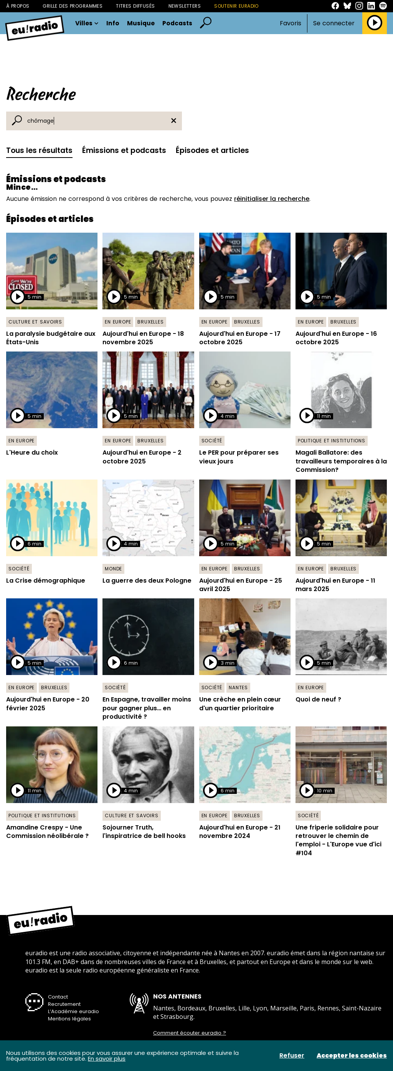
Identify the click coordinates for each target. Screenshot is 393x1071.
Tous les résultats (39, 150)
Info (112, 23)
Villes (87, 23)
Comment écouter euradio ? (189, 1033)
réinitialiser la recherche (271, 198)
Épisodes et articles (212, 150)
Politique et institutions (331, 440)
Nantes (238, 687)
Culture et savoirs (35, 322)
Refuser (291, 1056)
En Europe (118, 322)
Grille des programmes (72, 6)
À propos (17, 6)
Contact (58, 996)
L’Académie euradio (73, 1011)
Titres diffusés (135, 6)
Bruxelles (150, 322)
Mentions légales (69, 1018)
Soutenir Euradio (236, 6)
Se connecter (334, 23)
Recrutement (64, 1004)
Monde (113, 568)
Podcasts (177, 23)
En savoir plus (106, 1058)
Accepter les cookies (352, 1056)
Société (212, 440)
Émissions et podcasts (124, 150)
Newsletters (184, 6)
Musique (141, 23)
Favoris (290, 23)
